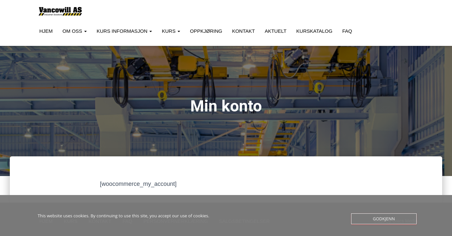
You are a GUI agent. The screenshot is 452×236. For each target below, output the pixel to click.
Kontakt (243, 31)
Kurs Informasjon (124, 31)
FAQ (347, 31)
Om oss (75, 31)
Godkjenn (384, 219)
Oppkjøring (206, 31)
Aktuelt (275, 31)
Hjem (46, 31)
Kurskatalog (314, 31)
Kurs (171, 31)
